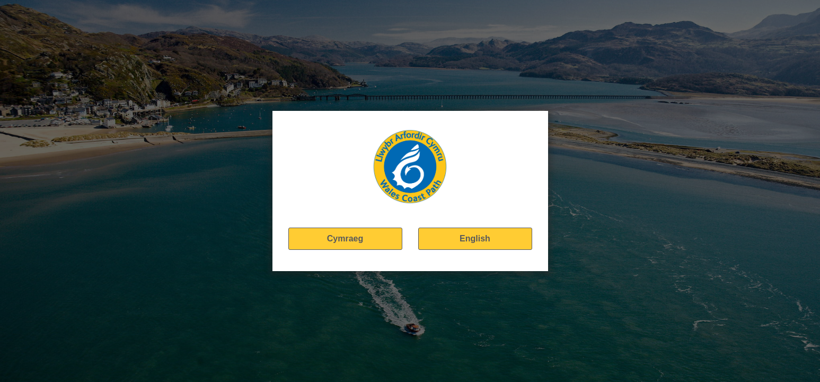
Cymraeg (345, 238)
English (475, 238)
